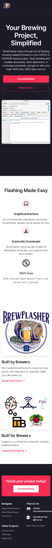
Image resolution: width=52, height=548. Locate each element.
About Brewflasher (10, 512)
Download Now (26, 78)
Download (6, 516)
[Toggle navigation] (47, 6)
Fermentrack (8, 531)
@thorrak (37, 520)
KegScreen (7, 538)
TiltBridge (6, 534)
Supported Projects (11, 508)
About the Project (25, 380)
